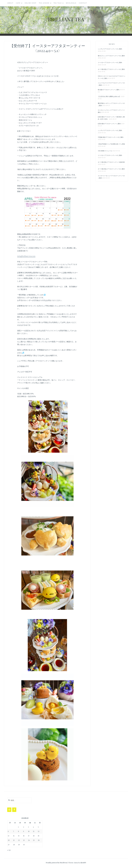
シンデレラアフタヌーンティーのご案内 (110, 49)
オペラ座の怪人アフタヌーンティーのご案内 (111, 69)
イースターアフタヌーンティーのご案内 (110, 62)
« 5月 (9, 850)
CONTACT (83, 3)
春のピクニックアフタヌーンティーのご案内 (111, 56)
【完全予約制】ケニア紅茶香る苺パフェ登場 (111, 144)
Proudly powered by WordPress (56, 863)
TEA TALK (58, 3)
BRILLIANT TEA (66, 19)
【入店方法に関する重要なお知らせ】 (109, 96)
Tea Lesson (44, 3)
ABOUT (10, 3)
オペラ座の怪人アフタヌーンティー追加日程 (111, 162)
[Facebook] (14, 810)
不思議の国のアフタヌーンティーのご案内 (110, 137)
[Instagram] (9, 810)
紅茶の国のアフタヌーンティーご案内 (109, 124)
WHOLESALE (71, 3)
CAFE (18, 3)
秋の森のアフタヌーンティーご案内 (108, 90)
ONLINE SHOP (30, 3)
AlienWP (83, 863)
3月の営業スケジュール (105, 151)
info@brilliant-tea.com (26, 256)
